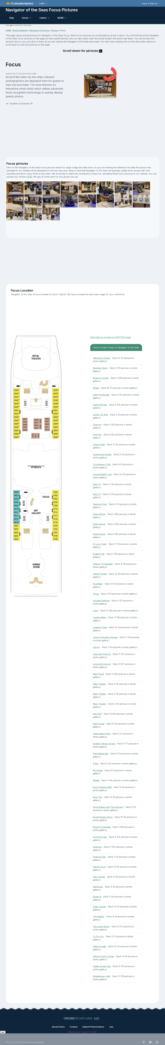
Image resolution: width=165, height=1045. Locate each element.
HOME (8, 30)
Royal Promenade (101, 827)
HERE (29, 176)
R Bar (95, 763)
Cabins (43, 18)
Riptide (96, 780)
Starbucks (98, 886)
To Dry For (98, 936)
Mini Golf (97, 714)
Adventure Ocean (101, 358)
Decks (25, 18)
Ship (11, 18)
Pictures (55, 30)
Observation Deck (101, 733)
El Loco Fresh (100, 544)
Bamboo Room (100, 368)
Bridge (96, 388)
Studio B (97, 896)
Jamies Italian (99, 617)
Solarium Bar (99, 857)
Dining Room (99, 514)
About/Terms (58, 1026)
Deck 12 (97, 484)
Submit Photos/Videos (93, 1026)
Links (41, 3)
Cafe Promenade (101, 394)
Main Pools (98, 674)
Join (111, 1026)
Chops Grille (99, 444)
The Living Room (101, 926)
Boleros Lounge (101, 378)
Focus (96, 593)
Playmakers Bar (101, 753)
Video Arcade (99, 946)
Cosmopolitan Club (102, 474)
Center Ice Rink (100, 414)
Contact (73, 1026)
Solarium (97, 847)
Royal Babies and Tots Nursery (108, 807)
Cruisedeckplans (21, 3)
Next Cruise (98, 723)
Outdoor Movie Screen (104, 743)
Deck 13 (97, 494)
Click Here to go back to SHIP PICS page (110, 337)
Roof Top (97, 797)
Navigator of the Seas (40, 30)
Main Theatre (99, 684)
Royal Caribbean (20, 30)
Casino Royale (100, 404)
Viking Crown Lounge (103, 956)
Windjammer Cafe (101, 976)
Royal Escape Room (103, 817)
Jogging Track (100, 627)
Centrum (97, 424)
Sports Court (99, 867)
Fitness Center (100, 574)
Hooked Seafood (101, 600)
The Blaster (98, 916)
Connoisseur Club (101, 464)
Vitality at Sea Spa (102, 966)
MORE (61, 18)
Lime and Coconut (102, 654)
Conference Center (102, 454)
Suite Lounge (99, 906)
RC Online (98, 770)
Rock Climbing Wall (102, 787)
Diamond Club (100, 504)
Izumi (95, 610)
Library (96, 647)
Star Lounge (99, 876)
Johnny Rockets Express (105, 637)
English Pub (99, 554)
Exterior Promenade (103, 564)
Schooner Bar (100, 837)
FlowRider (98, 584)
